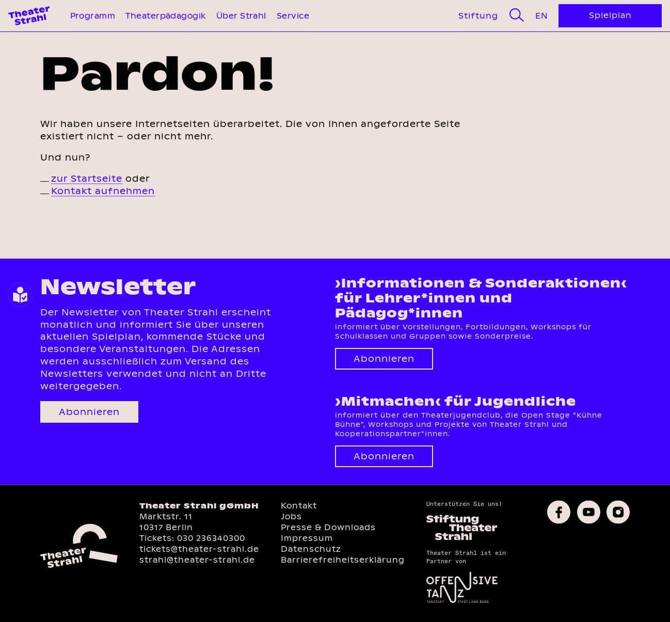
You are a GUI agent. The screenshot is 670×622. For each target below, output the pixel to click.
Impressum (307, 538)
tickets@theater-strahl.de (199, 549)
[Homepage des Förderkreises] (462, 539)
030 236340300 (211, 538)
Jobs (291, 516)
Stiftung (478, 16)
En (541, 16)
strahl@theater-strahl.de (197, 560)
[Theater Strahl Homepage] (29, 15)
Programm (93, 15)
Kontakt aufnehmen (103, 191)
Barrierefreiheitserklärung (343, 560)
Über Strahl (241, 15)
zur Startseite (86, 178)
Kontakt (299, 506)
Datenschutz (311, 549)
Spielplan (610, 15)
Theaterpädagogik (165, 15)
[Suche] (516, 15)
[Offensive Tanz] (462, 602)
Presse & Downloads (328, 527)
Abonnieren (89, 412)
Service (293, 15)
